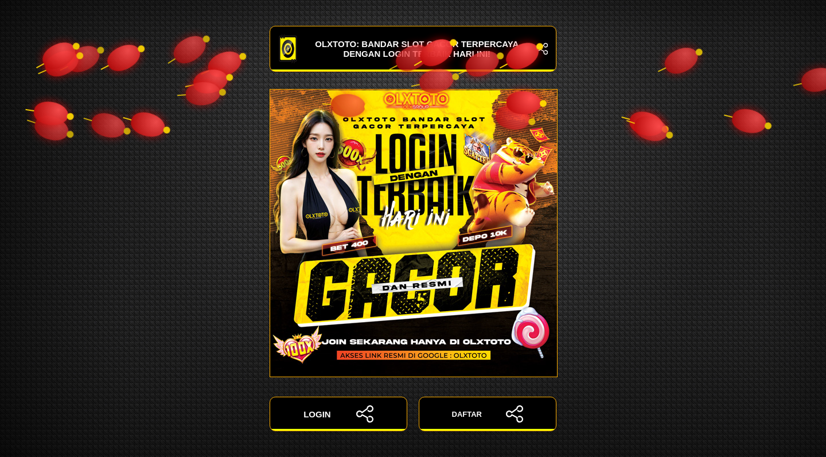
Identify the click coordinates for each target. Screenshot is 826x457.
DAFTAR (488, 414)
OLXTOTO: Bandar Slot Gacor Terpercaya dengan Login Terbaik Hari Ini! (413, 48)
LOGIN (338, 414)
